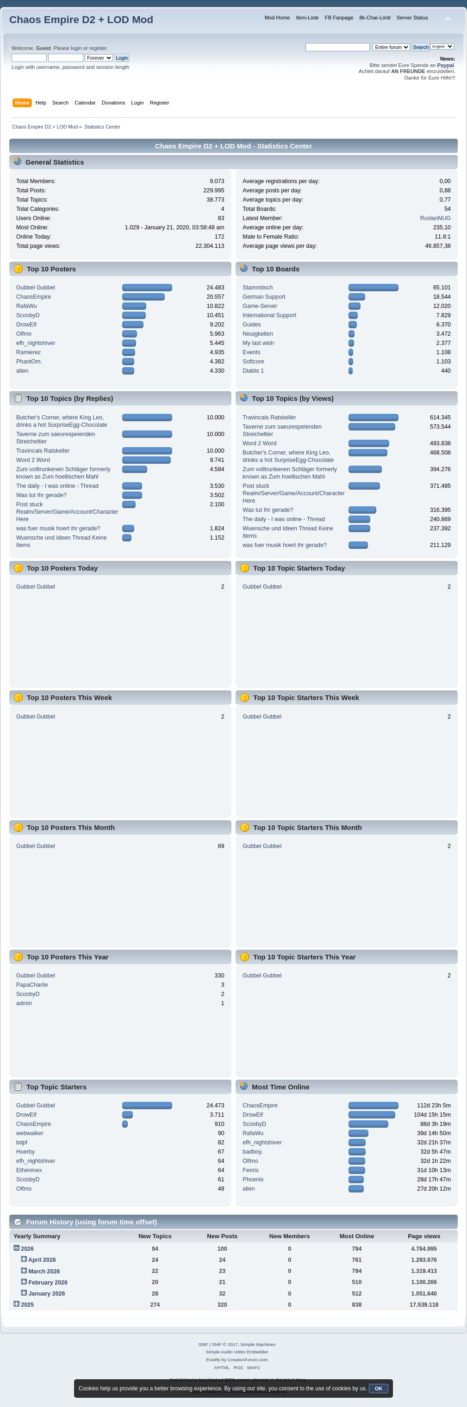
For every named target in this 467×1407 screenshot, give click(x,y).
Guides (252, 324)
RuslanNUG (435, 218)
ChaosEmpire (33, 297)
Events (251, 352)
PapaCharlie (32, 985)
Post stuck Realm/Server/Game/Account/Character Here (67, 511)
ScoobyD (28, 315)
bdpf (21, 1142)
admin (24, 1003)
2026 (27, 1249)
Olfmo (23, 334)
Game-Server (260, 306)
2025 (27, 1305)
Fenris (251, 1170)
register (97, 48)
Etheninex (29, 1170)
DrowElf (26, 324)
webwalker (30, 1133)
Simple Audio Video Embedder (236, 1351)
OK (379, 1388)
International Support (269, 315)
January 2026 (46, 1293)
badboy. (252, 1152)
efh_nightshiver (36, 343)
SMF (203, 1344)
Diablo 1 (253, 371)
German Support (264, 297)
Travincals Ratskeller (42, 451)
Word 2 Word (33, 460)
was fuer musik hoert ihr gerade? (58, 528)
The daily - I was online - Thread (57, 486)
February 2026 (48, 1282)
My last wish (258, 343)
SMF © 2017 (225, 1344)
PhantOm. (29, 361)
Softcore (253, 361)
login (76, 48)
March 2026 (44, 1271)
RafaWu (26, 306)
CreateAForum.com (248, 1359)
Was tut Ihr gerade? (41, 495)
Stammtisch (258, 287)
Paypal (445, 65)
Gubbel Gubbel (35, 287)
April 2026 (42, 1260)
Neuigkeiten (258, 334)
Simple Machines (257, 1344)
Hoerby (25, 1152)
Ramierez (28, 352)
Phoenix (253, 1179)
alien (22, 371)
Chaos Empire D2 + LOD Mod (81, 19)
